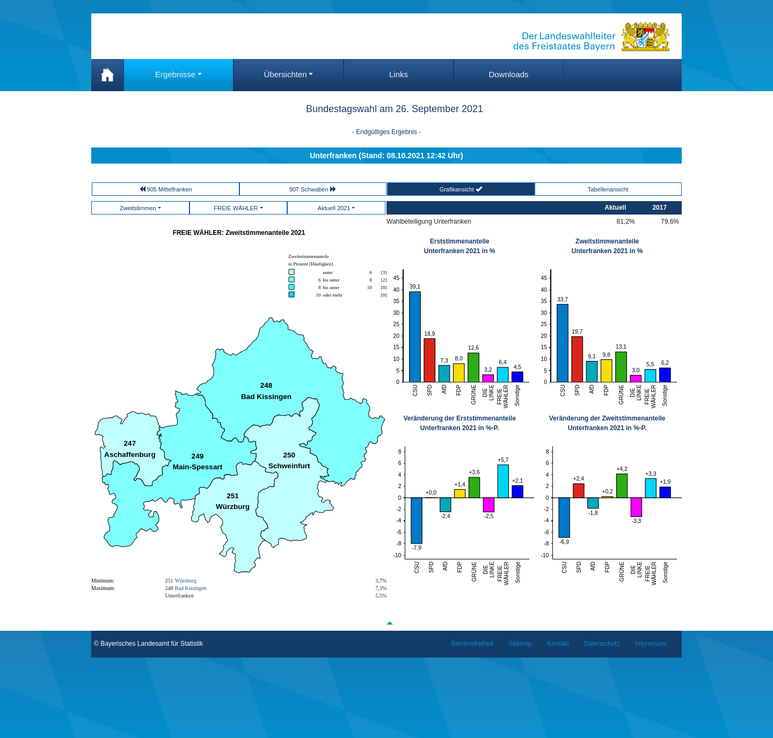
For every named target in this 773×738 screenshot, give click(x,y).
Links (398, 74)
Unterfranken (179, 596)
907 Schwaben (313, 189)
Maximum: (103, 588)
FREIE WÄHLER (236, 208)
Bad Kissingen (191, 588)
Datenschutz (602, 643)
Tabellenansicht (608, 189)
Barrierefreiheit (472, 643)
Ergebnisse (175, 74)
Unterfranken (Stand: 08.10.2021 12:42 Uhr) (386, 155)
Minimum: (102, 581)
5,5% (380, 596)
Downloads (508, 74)
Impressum (651, 643)
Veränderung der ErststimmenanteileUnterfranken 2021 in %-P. (459, 423)
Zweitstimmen (138, 208)
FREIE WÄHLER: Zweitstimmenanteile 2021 (239, 233)
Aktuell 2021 (334, 208)
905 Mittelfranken (165, 189)
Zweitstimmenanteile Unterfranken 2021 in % (607, 246)
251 (169, 581)
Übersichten (285, 74)
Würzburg (185, 581)
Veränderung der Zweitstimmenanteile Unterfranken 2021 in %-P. (607, 423)
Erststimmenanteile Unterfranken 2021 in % (459, 246)
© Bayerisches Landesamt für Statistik (148, 643)
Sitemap (520, 643)
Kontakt (558, 643)
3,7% (380, 581)
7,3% (380, 588)
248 (169, 588)
